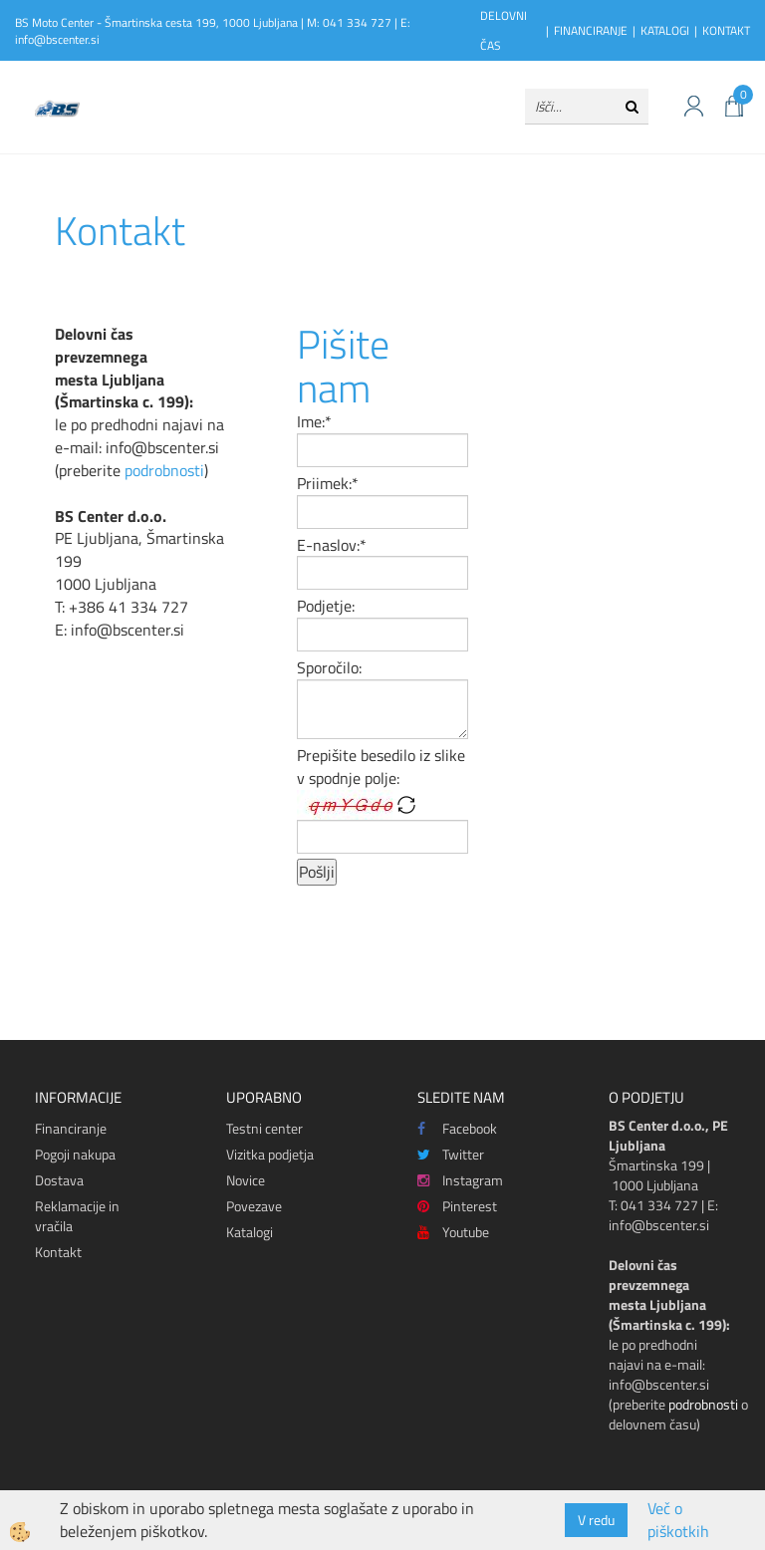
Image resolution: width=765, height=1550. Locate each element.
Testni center (264, 1128)
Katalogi (249, 1231)
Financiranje (71, 1128)
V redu (596, 1519)
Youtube (453, 1231)
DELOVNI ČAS (503, 30)
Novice (245, 1179)
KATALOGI (664, 30)
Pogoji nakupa (75, 1154)
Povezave (254, 1205)
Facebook (457, 1128)
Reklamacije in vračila (77, 1215)
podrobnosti (164, 470)
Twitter (450, 1154)
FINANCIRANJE (591, 30)
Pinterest (457, 1205)
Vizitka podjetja (270, 1154)
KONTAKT (726, 30)
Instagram (460, 1179)
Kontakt (58, 1251)
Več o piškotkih (678, 1520)
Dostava (59, 1179)
